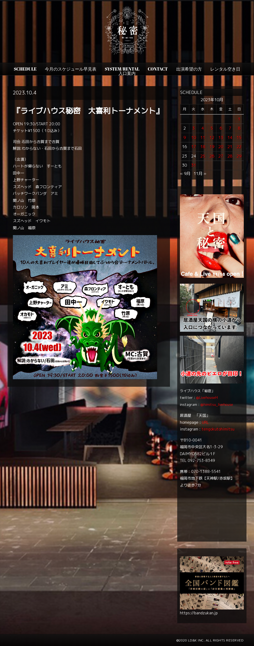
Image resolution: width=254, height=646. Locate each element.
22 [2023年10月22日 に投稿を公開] (239, 146)
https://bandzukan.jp (199, 612)
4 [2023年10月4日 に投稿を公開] (202, 128)
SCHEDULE (25, 69)
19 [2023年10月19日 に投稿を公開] (211, 146)
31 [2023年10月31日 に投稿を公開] (193, 165)
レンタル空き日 (225, 69)
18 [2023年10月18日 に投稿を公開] (202, 146)
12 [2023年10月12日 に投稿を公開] (211, 137)
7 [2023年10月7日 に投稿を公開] (230, 128)
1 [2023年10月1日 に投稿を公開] (239, 119)
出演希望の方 (189, 69)
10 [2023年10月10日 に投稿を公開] (193, 137)
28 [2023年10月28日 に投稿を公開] (229, 156)
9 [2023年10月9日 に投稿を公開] (184, 137)
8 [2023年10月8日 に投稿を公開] (239, 128)
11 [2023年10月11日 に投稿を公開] (202, 137)
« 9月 (185, 173)
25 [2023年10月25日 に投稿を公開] (202, 156)
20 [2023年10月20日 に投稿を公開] (220, 146)
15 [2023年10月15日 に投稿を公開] (239, 137)
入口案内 (127, 73)
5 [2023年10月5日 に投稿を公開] (212, 128)
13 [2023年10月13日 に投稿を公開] (220, 137)
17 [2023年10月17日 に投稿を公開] (193, 146)
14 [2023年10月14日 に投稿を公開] (229, 137)
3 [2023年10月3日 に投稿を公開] (193, 128)
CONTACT (158, 69)
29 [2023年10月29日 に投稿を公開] (239, 156)
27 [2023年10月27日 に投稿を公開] (220, 156)
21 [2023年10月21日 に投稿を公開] (229, 146)
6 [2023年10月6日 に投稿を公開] (221, 128)
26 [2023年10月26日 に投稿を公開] (211, 156)
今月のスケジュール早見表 (70, 69)
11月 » (200, 173)
